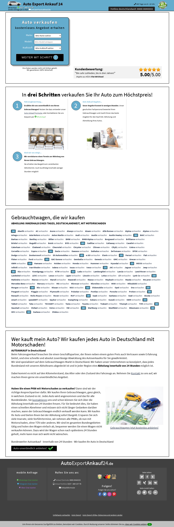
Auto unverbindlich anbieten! (33, 397)
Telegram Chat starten (28, 432)
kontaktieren (39, 348)
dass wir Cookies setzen (136, 524)
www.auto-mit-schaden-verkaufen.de (95, 472)
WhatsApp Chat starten (28, 428)
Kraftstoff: (28, 47)
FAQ (106, 500)
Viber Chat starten (28, 436)
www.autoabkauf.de (150, 472)
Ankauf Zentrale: (62, 428)
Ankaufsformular (68, 436)
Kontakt (135, 321)
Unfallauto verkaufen (61, 463)
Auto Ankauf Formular (46, 121)
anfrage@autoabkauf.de (41, 9)
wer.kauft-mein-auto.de (52, 472)
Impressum (99, 500)
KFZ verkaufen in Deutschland (29, 472)
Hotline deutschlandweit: (132, 8)
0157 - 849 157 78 (26, 7)
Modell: (28, 41)
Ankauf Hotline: (61, 432)
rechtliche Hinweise (85, 500)
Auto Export (76, 463)
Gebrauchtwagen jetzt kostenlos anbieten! (134, 376)
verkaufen (26, 179)
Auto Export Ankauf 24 (43, 4)
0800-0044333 (75, 428)
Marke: (29, 35)
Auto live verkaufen (71, 472)
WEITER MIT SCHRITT (40, 57)
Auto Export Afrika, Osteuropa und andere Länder (102, 463)
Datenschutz (71, 500)
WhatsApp (28, 128)
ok (149, 524)
